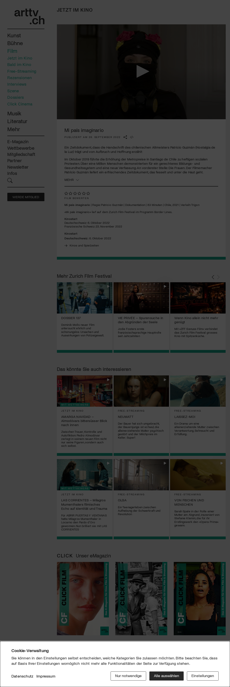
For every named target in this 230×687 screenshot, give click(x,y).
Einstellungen (202, 675)
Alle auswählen (166, 675)
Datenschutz (22, 676)
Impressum (45, 676)
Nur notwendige (128, 675)
